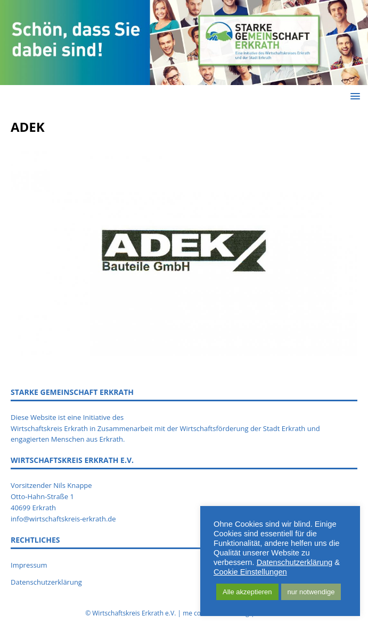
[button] (353, 96)
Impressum (29, 565)
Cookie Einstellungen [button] (250, 572)
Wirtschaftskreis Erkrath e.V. (134, 613)
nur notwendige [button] (311, 592)
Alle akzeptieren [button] (247, 592)
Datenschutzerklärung (46, 582)
